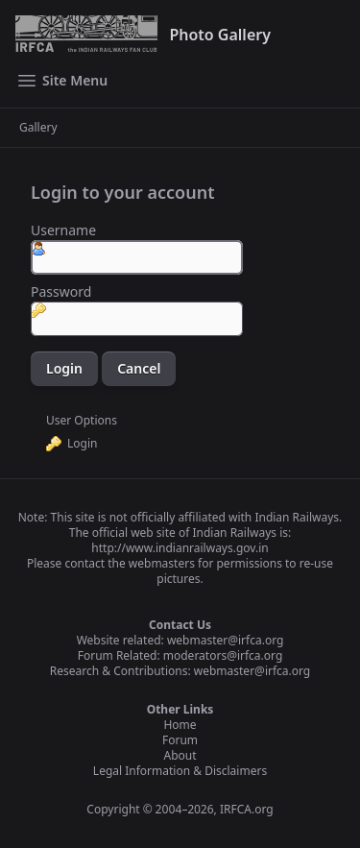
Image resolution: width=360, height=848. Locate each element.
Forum (180, 740)
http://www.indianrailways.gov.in (179, 548)
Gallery (38, 127)
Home (179, 724)
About (179, 755)
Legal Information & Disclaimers (180, 771)
